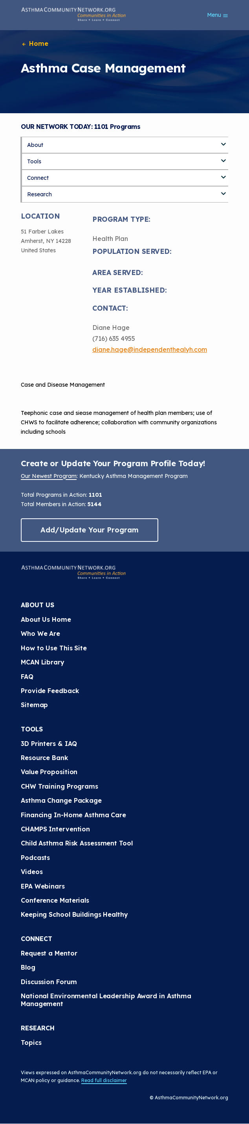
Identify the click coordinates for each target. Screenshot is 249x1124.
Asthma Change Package (61, 800)
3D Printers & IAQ (49, 744)
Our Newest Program (49, 476)
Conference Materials (55, 900)
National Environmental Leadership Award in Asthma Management (106, 1000)
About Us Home (46, 619)
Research (39, 194)
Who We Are (40, 633)
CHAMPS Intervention (55, 829)
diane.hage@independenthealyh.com (149, 349)
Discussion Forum (49, 982)
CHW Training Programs (59, 786)
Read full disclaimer (104, 1080)
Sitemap (34, 705)
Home (34, 43)
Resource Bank (44, 758)
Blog (28, 967)
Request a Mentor (49, 953)
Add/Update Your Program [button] (89, 529)
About (35, 144)
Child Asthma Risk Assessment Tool (77, 843)
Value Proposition (49, 772)
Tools (34, 161)
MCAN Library (42, 662)
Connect (38, 177)
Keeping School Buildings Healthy (74, 914)
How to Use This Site (54, 648)
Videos (31, 872)
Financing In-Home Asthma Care (73, 815)
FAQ (27, 677)
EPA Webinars (43, 886)
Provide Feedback (50, 691)
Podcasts (35, 858)
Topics (31, 1042)
